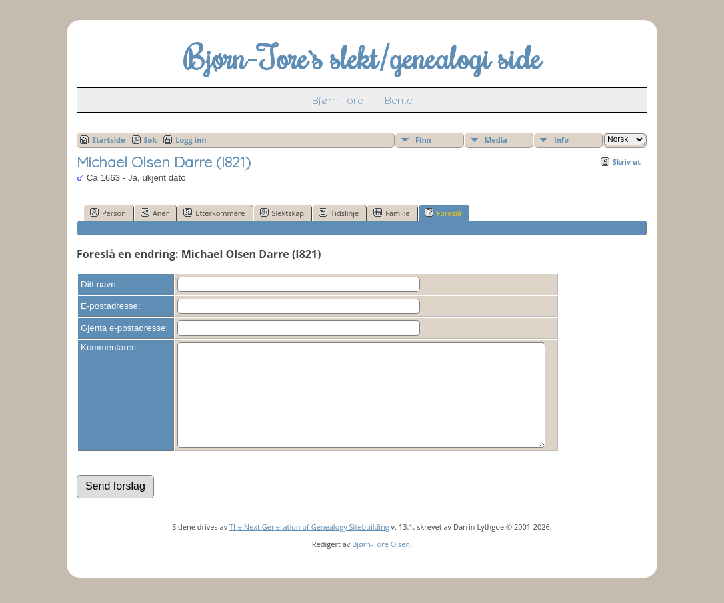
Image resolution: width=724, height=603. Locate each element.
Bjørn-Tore (337, 100)
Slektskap (282, 212)
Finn (423, 140)
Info (561, 140)
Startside (108, 140)
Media (496, 140)
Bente (399, 100)
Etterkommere (214, 212)
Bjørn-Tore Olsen (381, 564)
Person (108, 212)
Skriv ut (627, 162)
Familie (391, 212)
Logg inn (190, 140)
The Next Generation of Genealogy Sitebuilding (309, 547)
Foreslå (443, 212)
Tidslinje (339, 212)
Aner (155, 212)
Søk (150, 140)
